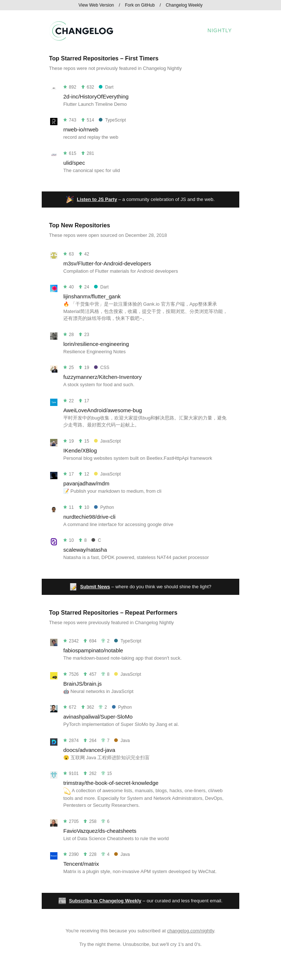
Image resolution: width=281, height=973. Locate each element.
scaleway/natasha (85, 550)
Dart (106, 87)
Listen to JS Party (97, 199)
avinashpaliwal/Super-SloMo (97, 716)
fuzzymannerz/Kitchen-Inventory (102, 377)
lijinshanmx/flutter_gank (92, 296)
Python (104, 507)
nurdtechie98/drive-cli (89, 517)
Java (122, 740)
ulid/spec (74, 163)
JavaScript (107, 441)
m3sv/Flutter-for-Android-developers (107, 263)
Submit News (95, 586)
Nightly (219, 30)
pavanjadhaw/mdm (86, 483)
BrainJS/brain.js (82, 684)
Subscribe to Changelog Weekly (105, 900)
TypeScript (112, 120)
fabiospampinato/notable (93, 650)
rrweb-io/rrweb (80, 129)
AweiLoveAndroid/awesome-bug (102, 410)
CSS (101, 367)
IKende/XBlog (80, 450)
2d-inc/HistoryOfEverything (95, 96)
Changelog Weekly (184, 5)
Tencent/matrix (81, 864)
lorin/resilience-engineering (96, 344)
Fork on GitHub (140, 5)
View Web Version (96, 5)
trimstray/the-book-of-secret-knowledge (110, 783)
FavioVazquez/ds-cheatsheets (99, 831)
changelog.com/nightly (190, 930)
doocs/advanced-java (89, 750)
